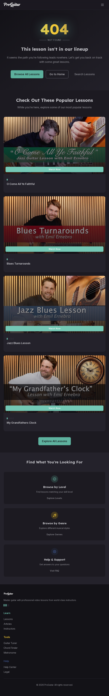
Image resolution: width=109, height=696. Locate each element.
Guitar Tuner (10, 643)
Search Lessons (84, 74)
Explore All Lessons (54, 441)
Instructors (9, 628)
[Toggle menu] (102, 5)
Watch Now (55, 169)
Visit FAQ (54, 570)
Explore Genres (54, 534)
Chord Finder (10, 647)
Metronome (10, 652)
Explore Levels (54, 498)
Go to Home (57, 74)
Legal (6, 671)
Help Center (10, 667)
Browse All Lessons (27, 74)
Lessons (8, 619)
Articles (8, 623)
